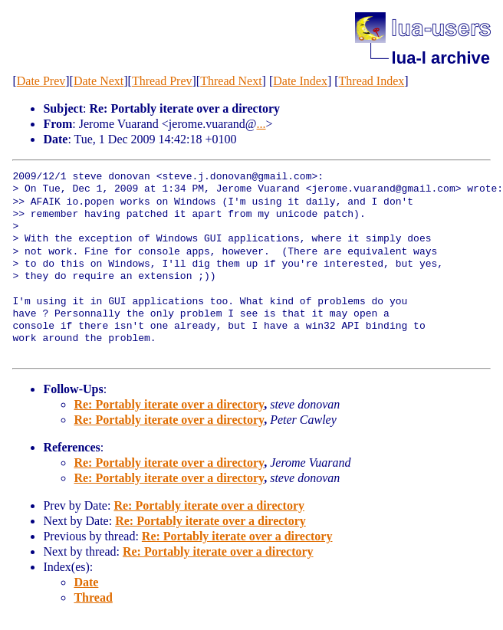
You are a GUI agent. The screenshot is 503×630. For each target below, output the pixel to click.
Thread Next (230, 80)
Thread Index (372, 80)
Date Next (98, 80)
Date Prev (41, 80)
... (261, 123)
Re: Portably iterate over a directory (169, 404)
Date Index (300, 80)
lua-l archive (441, 57)
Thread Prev (162, 80)
